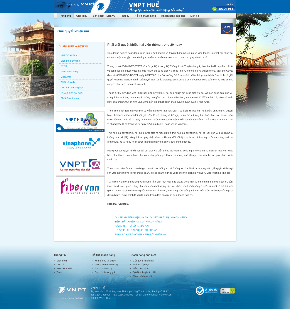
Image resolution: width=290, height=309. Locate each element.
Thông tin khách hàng (106, 264)
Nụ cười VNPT (64, 268)
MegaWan (66, 76)
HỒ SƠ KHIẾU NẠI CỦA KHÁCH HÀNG (136, 230)
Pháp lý (125, 15)
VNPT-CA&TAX (69, 55)
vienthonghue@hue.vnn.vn (157, 294)
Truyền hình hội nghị (72, 93)
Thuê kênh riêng (69, 71)
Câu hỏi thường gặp (105, 272)
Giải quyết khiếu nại (143, 260)
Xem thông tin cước (105, 260)
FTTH (64, 66)
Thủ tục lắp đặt (141, 264)
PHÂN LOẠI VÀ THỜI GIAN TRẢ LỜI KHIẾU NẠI (140, 234)
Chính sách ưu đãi (142, 276)
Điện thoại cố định (70, 60)
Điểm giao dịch (141, 268)
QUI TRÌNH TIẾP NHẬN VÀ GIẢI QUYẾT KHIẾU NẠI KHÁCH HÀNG (151, 217)
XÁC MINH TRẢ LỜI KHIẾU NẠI (132, 225)
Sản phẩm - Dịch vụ (104, 15)
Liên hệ (194, 15)
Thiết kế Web (68, 82)
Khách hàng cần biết (173, 15)
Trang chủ (65, 15)
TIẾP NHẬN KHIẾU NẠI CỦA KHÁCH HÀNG (138, 221)
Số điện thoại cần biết (144, 272)
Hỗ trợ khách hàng (145, 15)
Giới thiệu (81, 15)
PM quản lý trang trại (72, 87)
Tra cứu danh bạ (103, 268)
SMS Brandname (70, 98)
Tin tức (60, 272)
